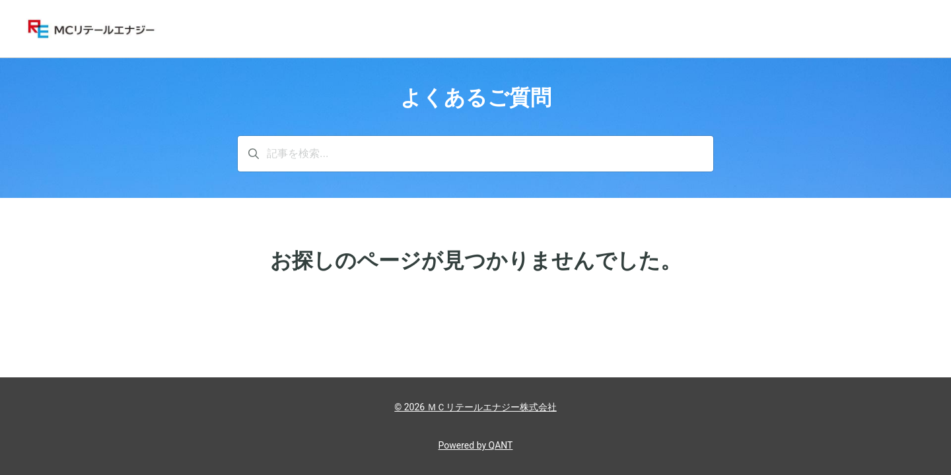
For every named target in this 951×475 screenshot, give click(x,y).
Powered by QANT (476, 445)
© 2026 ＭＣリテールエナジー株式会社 (475, 407)
